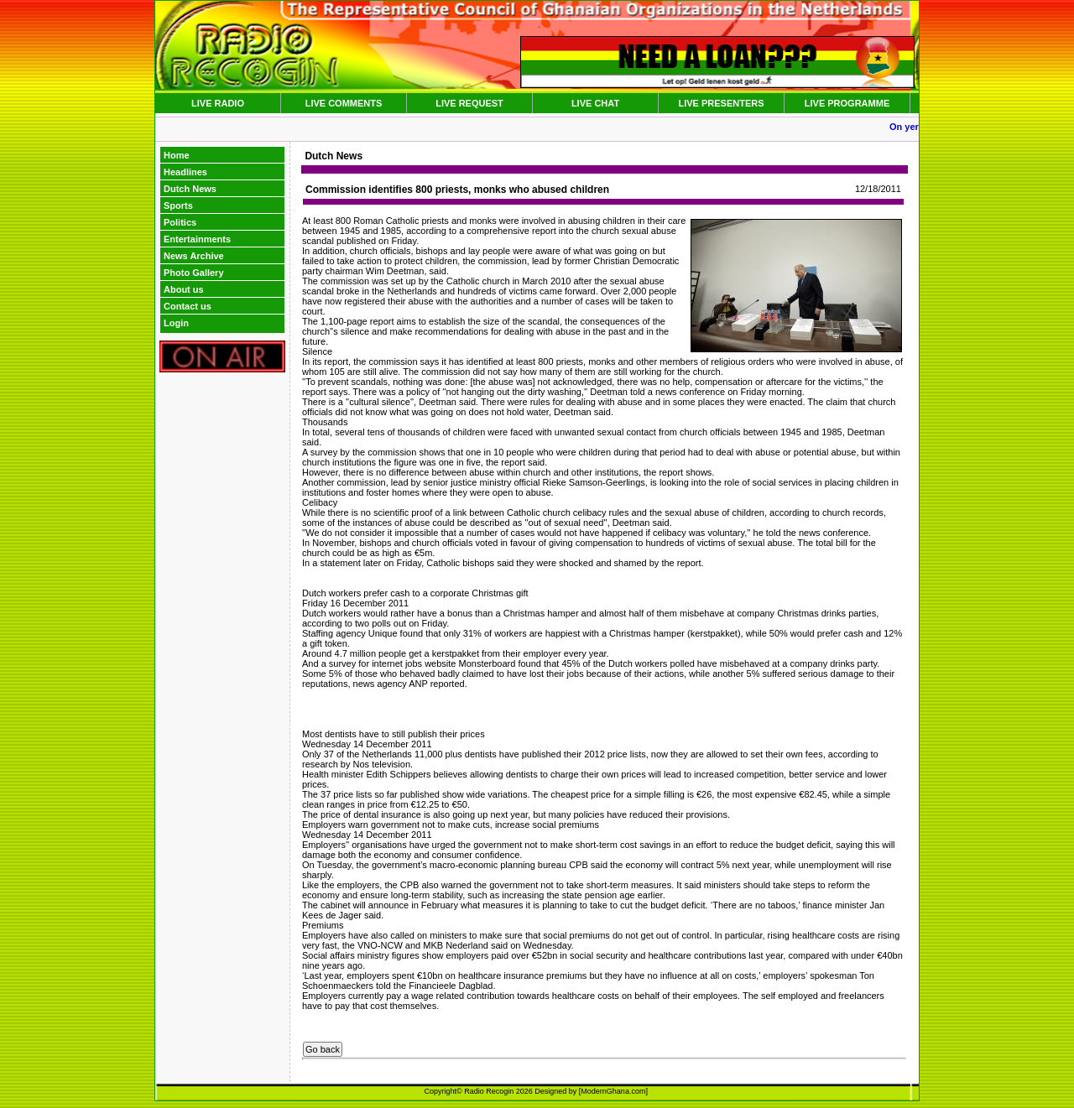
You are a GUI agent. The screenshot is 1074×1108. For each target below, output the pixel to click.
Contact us (187, 306)
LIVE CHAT (595, 103)
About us (184, 289)
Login (176, 323)
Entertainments (197, 239)
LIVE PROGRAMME (847, 103)
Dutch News (190, 189)
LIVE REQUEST (469, 103)
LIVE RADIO (217, 103)
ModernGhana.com (613, 1091)
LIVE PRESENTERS (721, 103)
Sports (178, 205)
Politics (180, 222)
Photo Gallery (194, 273)
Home (177, 155)
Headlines (185, 172)
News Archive (194, 256)
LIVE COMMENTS (344, 103)
